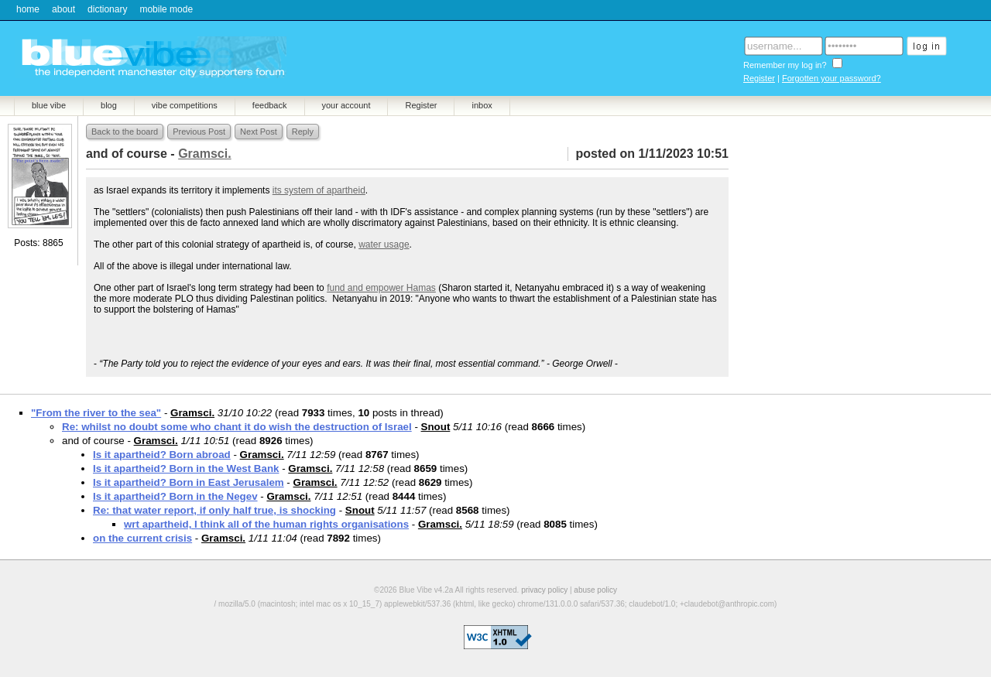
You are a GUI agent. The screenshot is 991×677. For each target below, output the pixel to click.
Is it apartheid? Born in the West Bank (186, 468)
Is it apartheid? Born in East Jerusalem (188, 482)
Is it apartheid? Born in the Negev (175, 496)
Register (759, 78)
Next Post (258, 131)
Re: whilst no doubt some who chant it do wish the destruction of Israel (237, 427)
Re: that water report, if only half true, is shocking (214, 510)
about (63, 9)
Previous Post (199, 131)
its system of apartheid (319, 190)
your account (346, 105)
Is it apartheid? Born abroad (162, 454)
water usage (383, 244)
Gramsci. (192, 413)
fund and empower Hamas (381, 287)
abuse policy (595, 590)
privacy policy (544, 590)
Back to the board (124, 131)
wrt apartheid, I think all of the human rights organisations (266, 524)
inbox (481, 105)
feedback (269, 105)
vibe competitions (185, 105)
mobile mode (166, 9)
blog (109, 105)
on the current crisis (142, 538)
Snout (436, 427)
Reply (303, 131)
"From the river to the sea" (96, 413)
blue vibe (49, 105)
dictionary (107, 9)
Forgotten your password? (831, 78)
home (27, 9)
